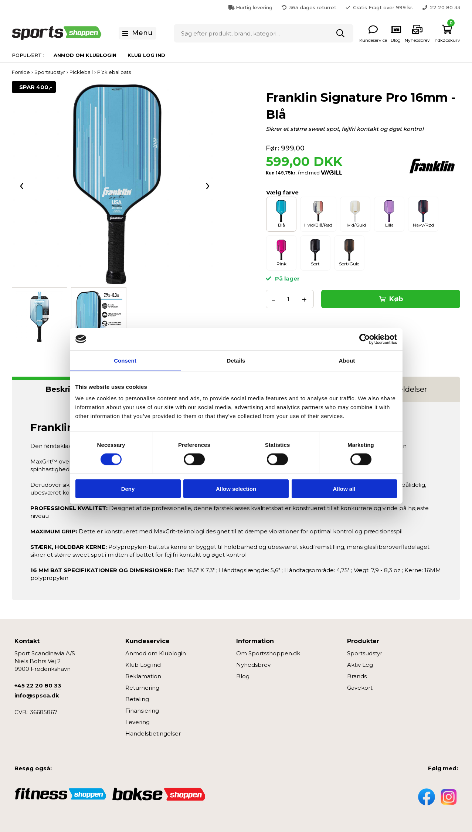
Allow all (344, 489)
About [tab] (347, 360)
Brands (357, 676)
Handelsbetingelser (153, 733)
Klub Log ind (146, 55)
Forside (21, 72)
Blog (242, 676)
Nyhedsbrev (253, 664)
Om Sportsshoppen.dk (268, 653)
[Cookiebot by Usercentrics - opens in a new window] (364, 338)
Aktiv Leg (360, 664)
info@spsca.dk (36, 695)
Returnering (142, 687)
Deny (128, 489)
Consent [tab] (125, 360)
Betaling (137, 699)
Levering (137, 722)
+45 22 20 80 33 (37, 685)
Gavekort (360, 687)
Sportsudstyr (364, 653)
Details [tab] (236, 360)
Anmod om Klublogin (85, 55)
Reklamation (143, 676)
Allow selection (236, 489)
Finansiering (142, 710)
